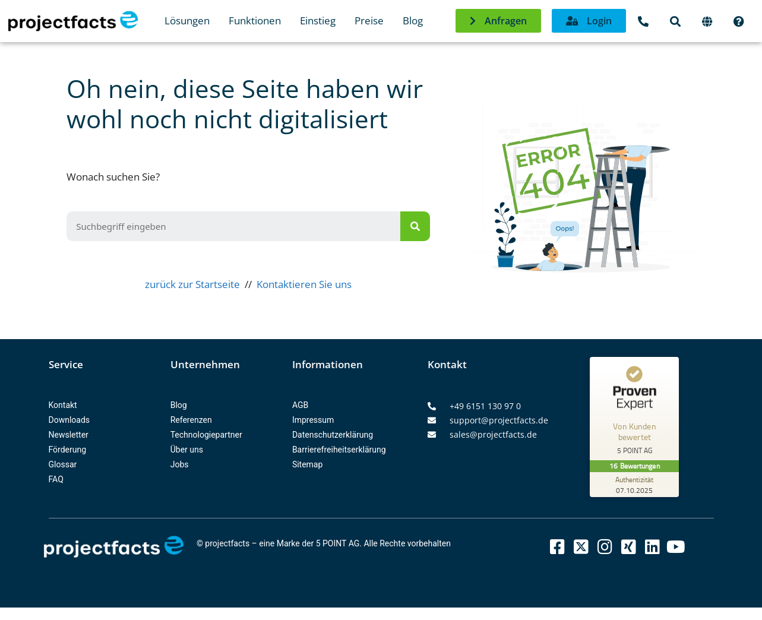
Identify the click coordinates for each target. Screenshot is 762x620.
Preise (369, 20)
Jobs (179, 464)
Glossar (63, 464)
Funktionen (255, 20)
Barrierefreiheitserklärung (339, 449)
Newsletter (68, 434)
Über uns (186, 449)
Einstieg (318, 20)
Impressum (313, 420)
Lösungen (187, 20)
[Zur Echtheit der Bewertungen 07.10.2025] (634, 484)
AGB (300, 405)
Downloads (69, 420)
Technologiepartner (206, 434)
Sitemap (307, 464)
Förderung (68, 449)
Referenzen (191, 420)
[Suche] (415, 226)
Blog (413, 20)
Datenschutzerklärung (332, 434)
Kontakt (63, 405)
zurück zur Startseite (192, 284)
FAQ (56, 479)
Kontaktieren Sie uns (304, 284)
